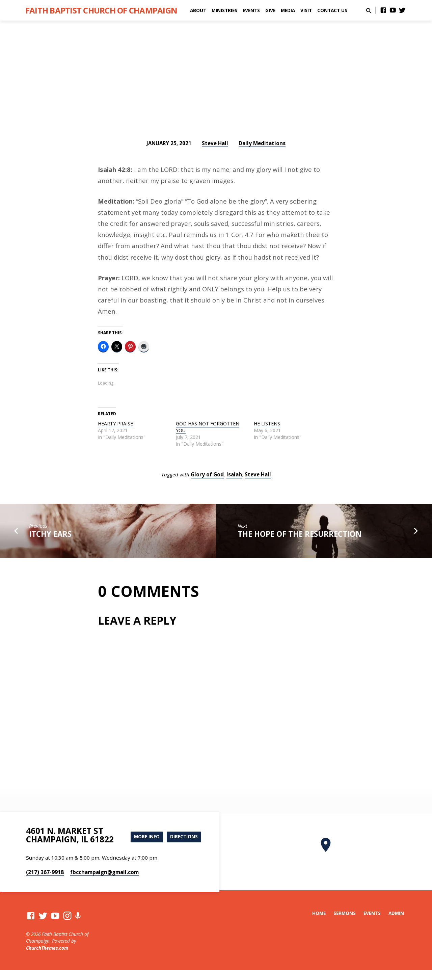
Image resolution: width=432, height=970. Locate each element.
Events (251, 10)
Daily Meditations (262, 143)
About (198, 10)
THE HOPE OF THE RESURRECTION (299, 534)
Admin (396, 913)
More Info (144, 837)
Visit (306, 10)
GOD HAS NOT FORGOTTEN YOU (207, 427)
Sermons (344, 913)
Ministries (224, 10)
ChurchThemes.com (47, 948)
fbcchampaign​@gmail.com (104, 872)
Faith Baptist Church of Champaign (101, 10)
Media (288, 10)
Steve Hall (215, 143)
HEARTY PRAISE (115, 423)
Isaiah (234, 474)
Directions (183, 837)
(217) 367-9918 (45, 872)
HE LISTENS (267, 423)
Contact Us (332, 10)
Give (270, 10)
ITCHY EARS (50, 534)
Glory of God (207, 474)
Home (319, 913)
